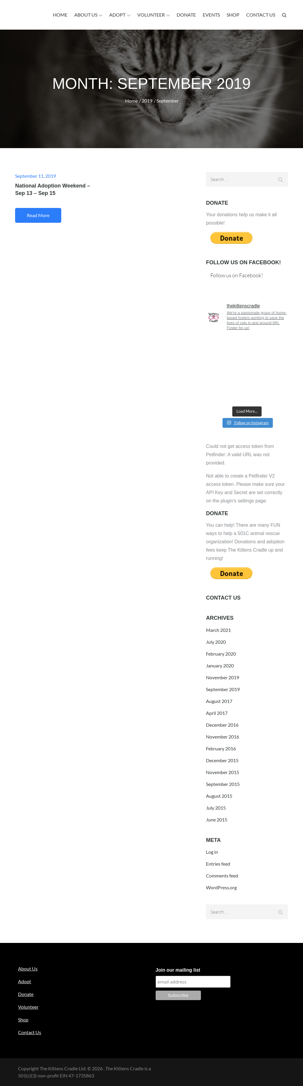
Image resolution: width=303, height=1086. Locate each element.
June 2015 (216, 819)
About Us (88, 14)
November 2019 (222, 677)
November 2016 (222, 736)
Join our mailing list (178, 970)
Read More (38, 215)
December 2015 (222, 760)
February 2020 (221, 653)
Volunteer (153, 14)
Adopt (119, 14)
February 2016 (221, 748)
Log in (212, 852)
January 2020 (220, 665)
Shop (233, 14)
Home (60, 14)
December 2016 (222, 725)
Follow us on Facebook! (243, 262)
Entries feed (218, 863)
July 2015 (216, 808)
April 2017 (217, 713)
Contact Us (260, 14)
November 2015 (222, 772)
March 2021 (218, 630)
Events (211, 14)
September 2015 (223, 784)
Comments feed (222, 875)
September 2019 (223, 689)
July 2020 (216, 642)
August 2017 (219, 701)
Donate (186, 14)
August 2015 (219, 796)
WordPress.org (221, 887)
